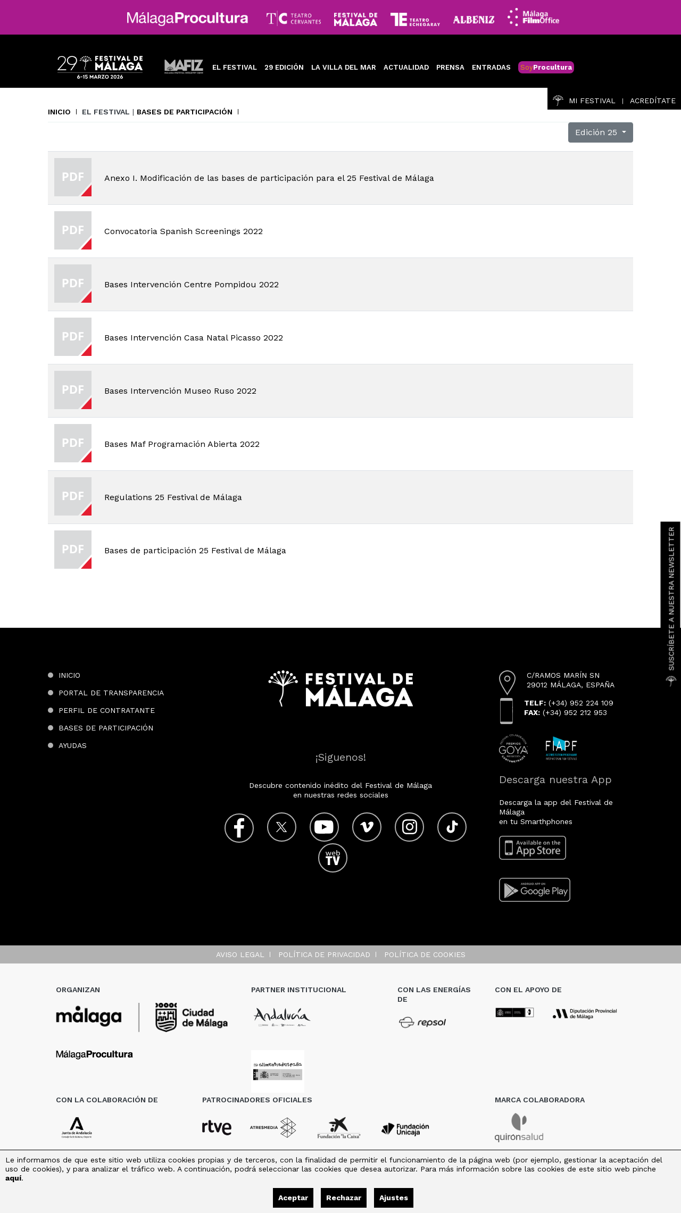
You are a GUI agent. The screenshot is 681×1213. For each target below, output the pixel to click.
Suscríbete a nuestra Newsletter (671, 606)
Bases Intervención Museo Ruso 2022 (180, 391)
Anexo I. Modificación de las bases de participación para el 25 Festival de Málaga (269, 178)
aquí (13, 1178)
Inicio (59, 111)
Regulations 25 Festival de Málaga (173, 497)
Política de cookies (425, 954)
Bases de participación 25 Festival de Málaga (195, 550)
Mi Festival (584, 100)
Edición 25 (597, 132)
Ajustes (393, 1197)
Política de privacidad (324, 954)
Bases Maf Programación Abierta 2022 (182, 444)
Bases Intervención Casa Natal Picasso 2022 (193, 338)
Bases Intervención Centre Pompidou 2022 (191, 284)
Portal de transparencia (111, 692)
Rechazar (343, 1197)
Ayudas (73, 745)
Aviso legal (240, 954)
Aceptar (293, 1197)
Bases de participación (184, 111)
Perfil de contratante (107, 710)
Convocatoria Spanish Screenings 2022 (183, 231)
